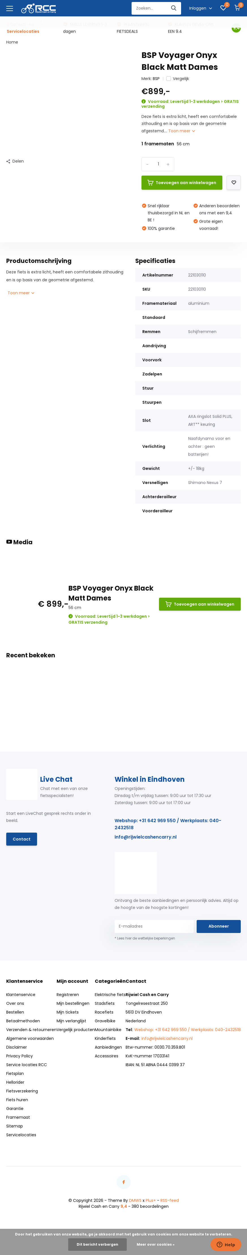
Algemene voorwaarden (30, 1038)
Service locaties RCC (26, 1065)
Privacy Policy (19, 1056)
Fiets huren (17, 1100)
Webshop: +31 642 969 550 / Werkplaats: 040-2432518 (168, 824)
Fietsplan (15, 1073)
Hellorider (15, 1082)
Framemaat (18, 1117)
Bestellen (15, 1012)
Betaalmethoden (23, 1021)
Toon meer (181, 131)
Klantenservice (20, 994)
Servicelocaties (21, 1135)
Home (12, 42)
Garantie (14, 1108)
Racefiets (104, 1012)
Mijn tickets (68, 1012)
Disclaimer (16, 1047)
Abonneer (219, 926)
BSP (156, 78)
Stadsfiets (105, 1003)
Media (19, 542)
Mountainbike (108, 1029)
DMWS (135, 1200)
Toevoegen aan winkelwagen (181, 183)
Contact (22, 839)
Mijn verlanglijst (71, 1021)
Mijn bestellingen (73, 1003)
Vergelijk (177, 78)
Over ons (15, 1003)
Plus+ (151, 1200)
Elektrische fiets (110, 994)
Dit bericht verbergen (97, 1244)
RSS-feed (169, 1200)
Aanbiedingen (108, 1047)
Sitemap (14, 1126)
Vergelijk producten (76, 1029)
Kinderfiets (105, 1038)
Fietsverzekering (22, 1091)
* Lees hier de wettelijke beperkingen (145, 938)
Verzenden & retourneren (31, 1029)
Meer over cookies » (156, 1244)
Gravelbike (105, 1021)
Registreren (68, 994)
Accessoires (106, 1056)
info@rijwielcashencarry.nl (146, 837)
